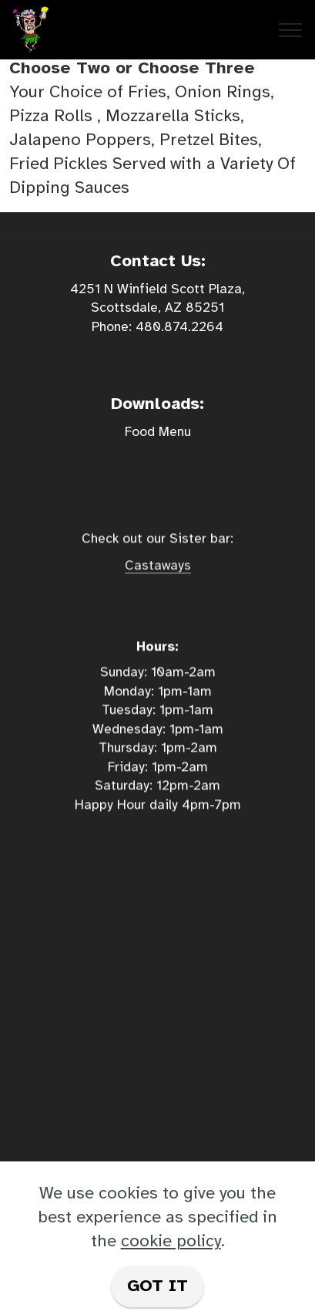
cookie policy (171, 1240)
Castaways (158, 578)
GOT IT (157, 1285)
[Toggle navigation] (291, 30)
